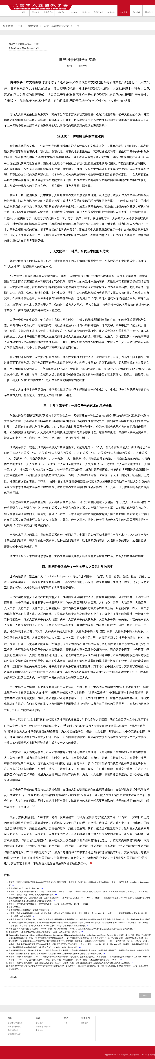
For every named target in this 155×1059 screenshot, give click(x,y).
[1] (119, 163)
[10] (53, 643)
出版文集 (39, 1030)
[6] (143, 513)
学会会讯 (39, 1023)
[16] (27, 851)
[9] (94, 637)
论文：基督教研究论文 (56, 26)
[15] (22, 840)
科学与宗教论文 (14, 1027)
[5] (40, 481)
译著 (65, 1023)
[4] (44, 368)
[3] (87, 304)
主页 (20, 26)
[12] (64, 725)
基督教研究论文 (14, 1034)
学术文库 (33, 26)
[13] (33, 806)
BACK (145, 995)
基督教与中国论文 (15, 1023)
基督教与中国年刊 (43, 1027)
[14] (119, 816)
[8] (36, 631)
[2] (5, 217)
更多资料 (85, 1023)
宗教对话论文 (13, 1030)
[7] (36, 546)
